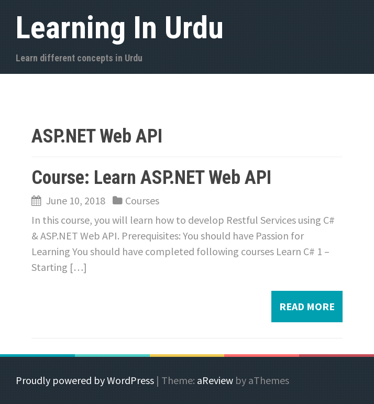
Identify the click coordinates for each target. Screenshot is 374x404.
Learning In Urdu (120, 27)
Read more (307, 306)
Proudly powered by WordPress (85, 380)
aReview (215, 380)
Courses (142, 200)
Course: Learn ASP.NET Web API (151, 178)
